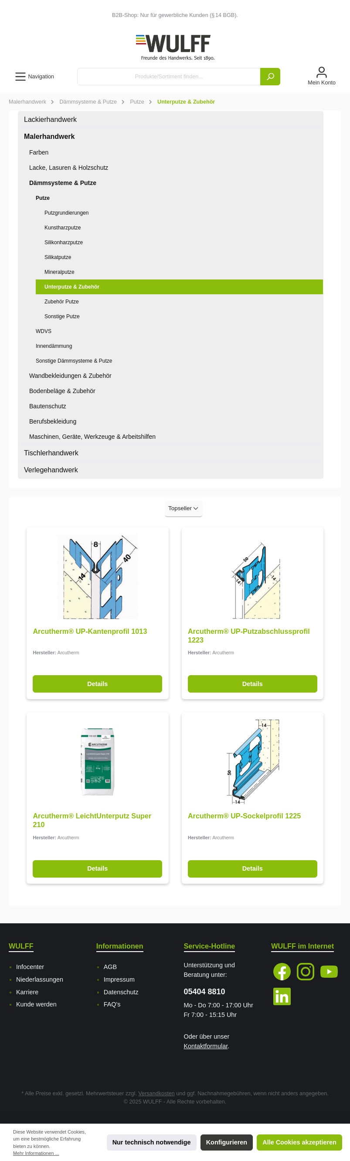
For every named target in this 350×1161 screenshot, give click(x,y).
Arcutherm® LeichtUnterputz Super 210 (92, 820)
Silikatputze (57, 257)
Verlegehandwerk (51, 470)
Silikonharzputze (63, 242)
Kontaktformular (206, 1046)
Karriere (27, 992)
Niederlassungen (39, 979)
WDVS (43, 331)
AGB (110, 966)
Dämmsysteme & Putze (62, 182)
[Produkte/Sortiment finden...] (169, 76)
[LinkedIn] (282, 996)
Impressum (119, 979)
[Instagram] (305, 972)
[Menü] (34, 76)
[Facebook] (282, 972)
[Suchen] (270, 76)
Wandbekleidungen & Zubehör (70, 375)
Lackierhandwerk (50, 119)
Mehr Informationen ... (36, 1153)
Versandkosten (156, 1093)
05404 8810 (204, 991)
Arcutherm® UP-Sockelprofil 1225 (244, 816)
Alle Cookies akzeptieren (299, 1142)
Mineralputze (59, 272)
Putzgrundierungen (66, 213)
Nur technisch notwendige (151, 1142)
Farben (38, 152)
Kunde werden (36, 1004)
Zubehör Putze (61, 302)
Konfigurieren (226, 1142)
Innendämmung (54, 346)
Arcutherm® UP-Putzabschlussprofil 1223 (249, 635)
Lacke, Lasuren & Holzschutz (68, 167)
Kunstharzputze (62, 228)
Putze (43, 198)
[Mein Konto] (321, 76)
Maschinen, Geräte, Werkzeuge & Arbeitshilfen (92, 436)
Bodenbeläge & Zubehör (62, 390)
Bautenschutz (47, 406)
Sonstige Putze (62, 316)
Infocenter (30, 966)
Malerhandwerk (49, 136)
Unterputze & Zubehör (71, 287)
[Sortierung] (184, 509)
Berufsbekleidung (52, 421)
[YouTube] (329, 972)
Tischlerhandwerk (51, 453)
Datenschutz (121, 992)
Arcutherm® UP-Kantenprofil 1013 (90, 631)
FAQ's (112, 1004)
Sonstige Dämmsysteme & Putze (74, 361)
